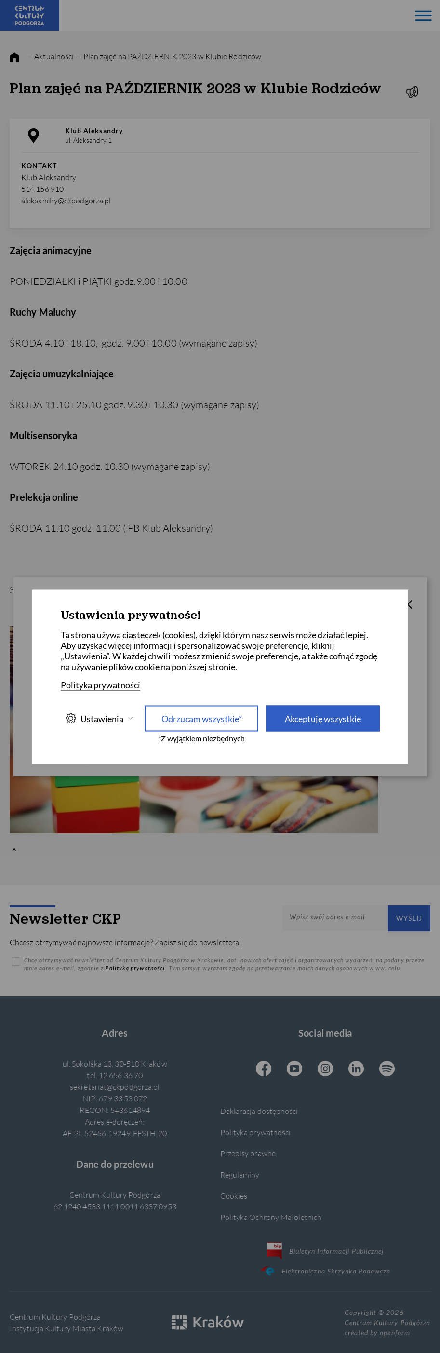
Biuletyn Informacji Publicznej (325, 1250)
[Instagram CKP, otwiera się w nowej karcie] (325, 1069)
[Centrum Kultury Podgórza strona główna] (29, 15)
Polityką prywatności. (136, 968)
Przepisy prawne (248, 1153)
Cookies (234, 1195)
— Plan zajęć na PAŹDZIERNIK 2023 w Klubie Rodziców (168, 56)
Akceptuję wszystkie (323, 718)
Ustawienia (99, 718)
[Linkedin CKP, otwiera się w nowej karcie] (356, 1069)
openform (395, 1332)
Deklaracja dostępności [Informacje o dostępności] (259, 1110)
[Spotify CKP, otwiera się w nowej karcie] (387, 1069)
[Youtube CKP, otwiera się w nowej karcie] (294, 1069)
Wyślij (409, 918)
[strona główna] (14, 57)
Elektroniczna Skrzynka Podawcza (325, 1270)
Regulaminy (240, 1174)
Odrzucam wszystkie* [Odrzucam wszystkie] (201, 718)
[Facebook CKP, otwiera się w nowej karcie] (263, 1069)
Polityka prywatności (255, 1132)
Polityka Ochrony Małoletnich (271, 1216)
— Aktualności (50, 56)
